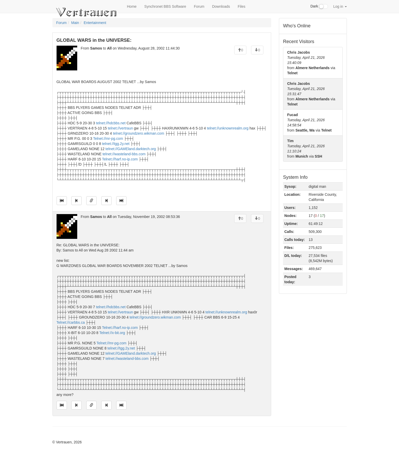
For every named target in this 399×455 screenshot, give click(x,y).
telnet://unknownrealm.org (227, 128)
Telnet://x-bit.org (112, 333)
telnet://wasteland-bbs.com (124, 154)
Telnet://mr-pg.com (108, 138)
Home (132, 6)
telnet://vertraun (120, 128)
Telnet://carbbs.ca (71, 322)
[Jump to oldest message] (62, 200)
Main (75, 23)
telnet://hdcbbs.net (111, 123)
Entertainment (95, 23)
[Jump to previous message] (76, 200)
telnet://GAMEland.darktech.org (130, 149)
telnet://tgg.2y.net (115, 144)
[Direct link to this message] (91, 200)
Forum (199, 6)
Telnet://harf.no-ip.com (120, 159)
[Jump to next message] (106, 200)
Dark (319, 6)
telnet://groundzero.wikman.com (138, 133)
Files (241, 6)
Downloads (221, 6)
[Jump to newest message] (121, 200)
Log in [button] (340, 6)
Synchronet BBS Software (165, 6)
